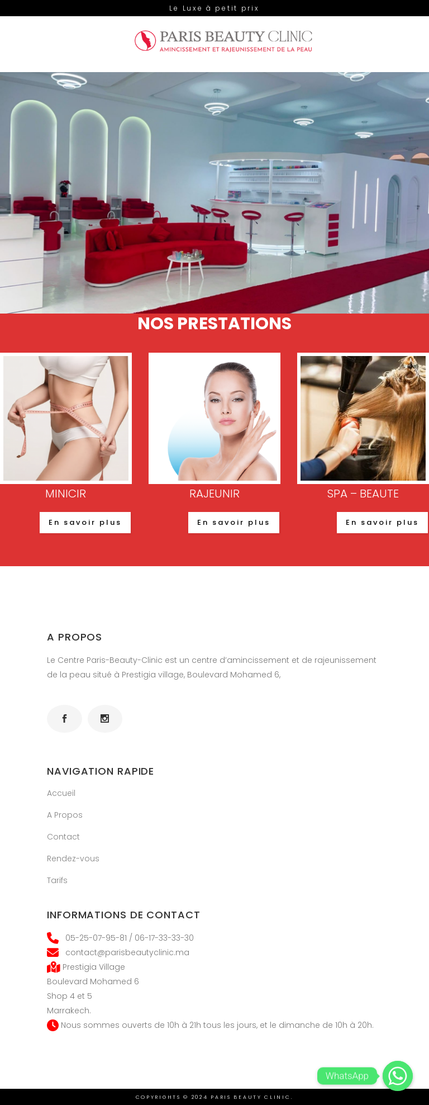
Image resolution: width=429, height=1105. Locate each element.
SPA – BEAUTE (363, 493)
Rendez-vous (73, 858)
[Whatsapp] (398, 1076)
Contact (63, 836)
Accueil (61, 793)
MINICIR (65, 493)
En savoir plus (85, 522)
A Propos (65, 815)
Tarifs (57, 880)
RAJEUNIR (214, 493)
